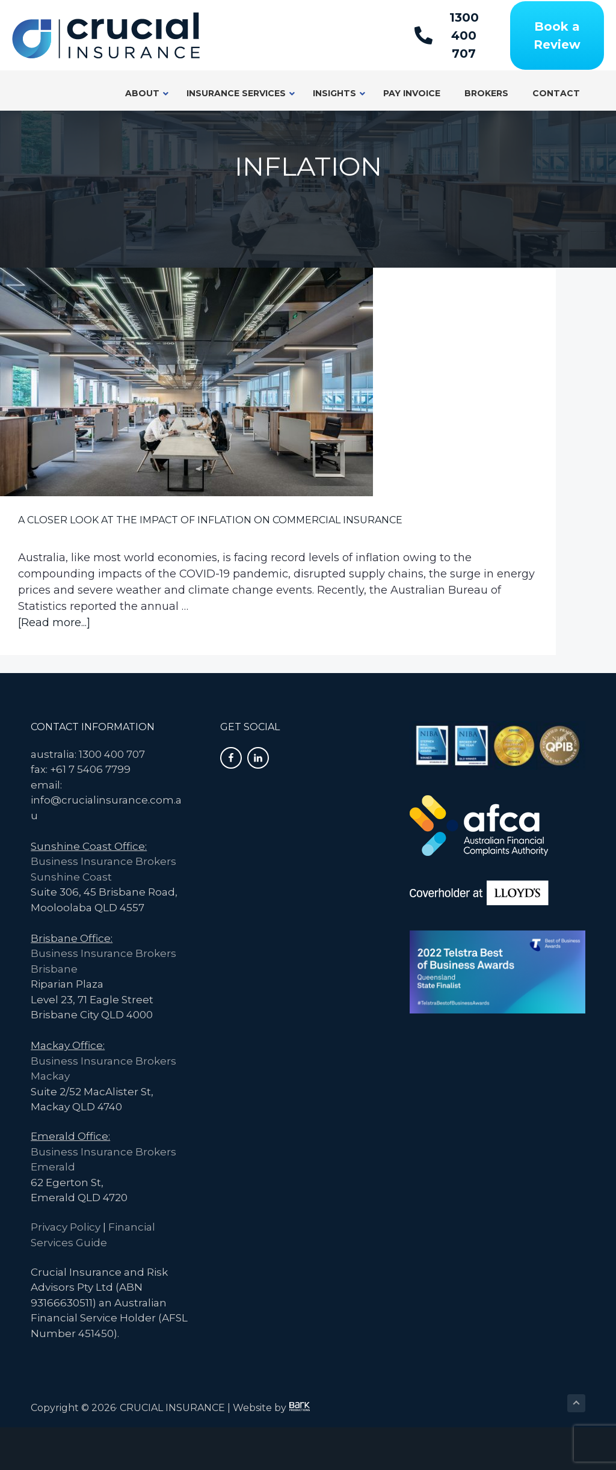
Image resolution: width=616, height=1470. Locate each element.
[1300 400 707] (452, 35)
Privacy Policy (65, 1270)
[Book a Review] (557, 35)
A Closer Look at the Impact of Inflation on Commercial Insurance (83, 421)
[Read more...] (54, 665)
